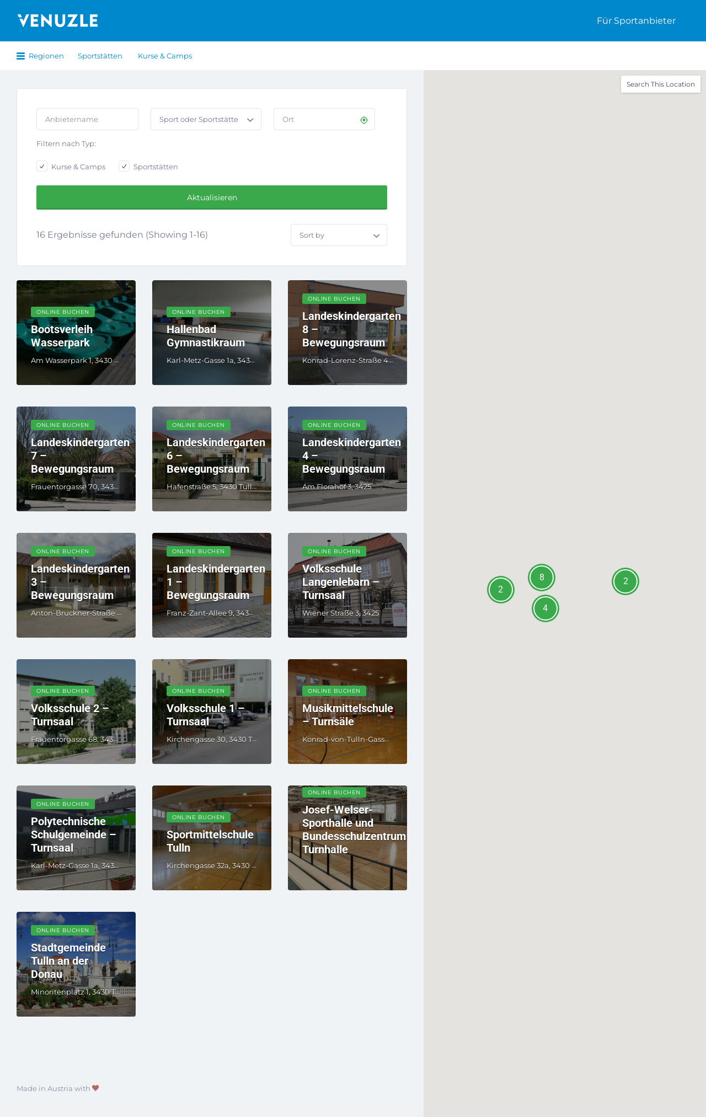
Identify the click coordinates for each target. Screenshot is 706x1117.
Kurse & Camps (165, 55)
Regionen (46, 55)
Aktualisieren (212, 197)
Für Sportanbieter (636, 20)
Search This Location (661, 84)
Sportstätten (100, 55)
